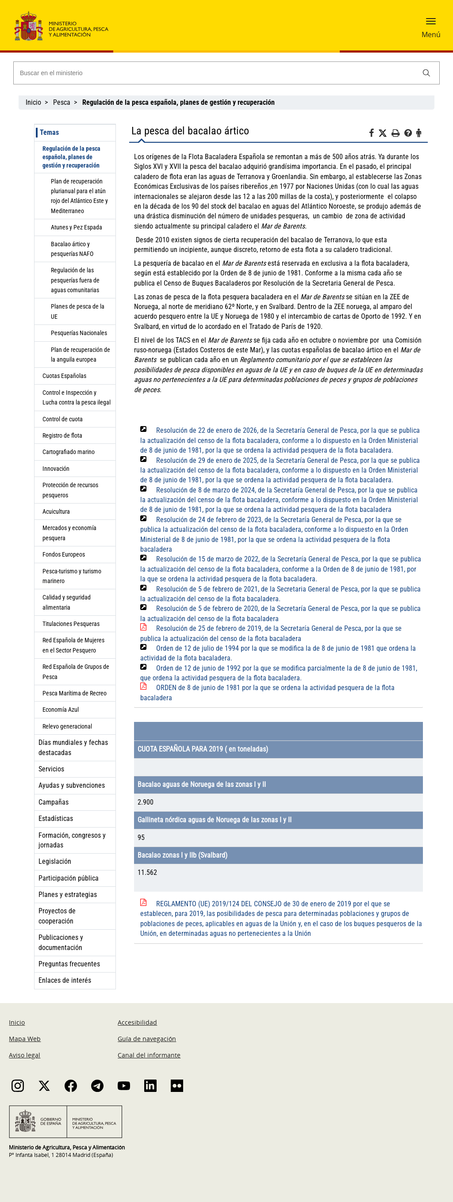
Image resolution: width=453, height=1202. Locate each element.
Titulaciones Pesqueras (71, 623)
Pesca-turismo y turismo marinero (71, 576)
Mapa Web (25, 1038)
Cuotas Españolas (64, 375)
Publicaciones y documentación (60, 942)
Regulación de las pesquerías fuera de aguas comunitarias (75, 280)
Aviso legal (24, 1055)
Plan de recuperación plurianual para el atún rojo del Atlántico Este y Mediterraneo (79, 196)
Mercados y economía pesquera (69, 532)
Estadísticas (55, 818)
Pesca (61, 102)
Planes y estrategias (67, 894)
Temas (49, 132)
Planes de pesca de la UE (77, 311)
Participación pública (68, 878)
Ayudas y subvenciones (71, 785)
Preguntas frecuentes (69, 964)
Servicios (51, 769)
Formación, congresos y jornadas (72, 840)
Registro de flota (62, 435)
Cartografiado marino (68, 451)
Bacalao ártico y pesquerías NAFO (72, 248)
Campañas (53, 802)
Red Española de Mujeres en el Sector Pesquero (73, 645)
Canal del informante (149, 1055)
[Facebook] (373, 134)
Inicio (33, 102)
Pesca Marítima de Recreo (74, 693)
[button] (430, 24)
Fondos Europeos (63, 554)
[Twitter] (385, 133)
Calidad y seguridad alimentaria (66, 602)
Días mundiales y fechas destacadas (73, 747)
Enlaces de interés (64, 980)
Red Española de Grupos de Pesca (75, 671)
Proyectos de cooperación (57, 916)
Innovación (55, 468)
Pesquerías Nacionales (79, 332)
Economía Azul (60, 709)
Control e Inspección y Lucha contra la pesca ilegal (76, 397)
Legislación (54, 861)
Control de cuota (62, 419)
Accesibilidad (137, 1022)
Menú (431, 34)
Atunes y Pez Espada (76, 227)
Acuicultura (56, 511)
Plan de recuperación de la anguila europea (80, 354)
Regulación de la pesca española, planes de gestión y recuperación (71, 157)
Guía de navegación (147, 1038)
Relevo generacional (67, 726)
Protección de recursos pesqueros (70, 489)
